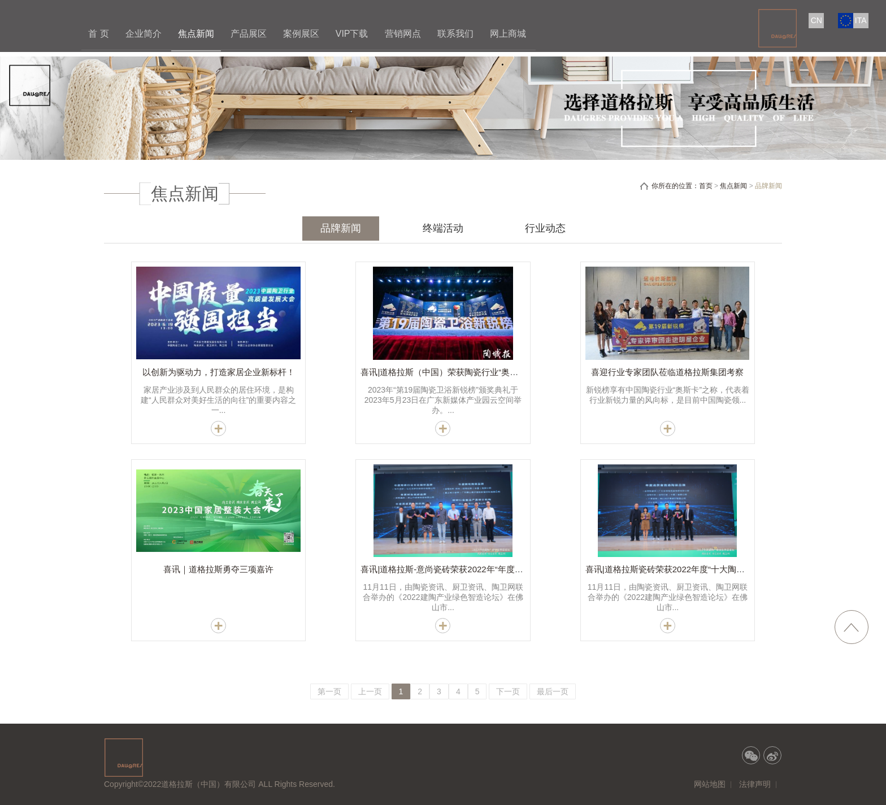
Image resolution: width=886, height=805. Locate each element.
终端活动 (443, 228)
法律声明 (755, 784)
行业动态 (545, 228)
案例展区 (301, 33)
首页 (706, 186)
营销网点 (403, 33)
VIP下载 (352, 33)
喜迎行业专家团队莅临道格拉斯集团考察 (667, 372)
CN (816, 20)
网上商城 (508, 33)
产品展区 (249, 33)
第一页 (329, 691)
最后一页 (552, 691)
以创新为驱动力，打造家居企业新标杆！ (218, 372)
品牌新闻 (340, 228)
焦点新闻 (196, 33)
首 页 (98, 33)
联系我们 (455, 33)
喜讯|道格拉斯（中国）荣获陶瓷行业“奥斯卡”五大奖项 (462, 372)
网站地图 (710, 784)
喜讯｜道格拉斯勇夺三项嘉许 (218, 569)
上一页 (370, 691)
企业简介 (143, 33)
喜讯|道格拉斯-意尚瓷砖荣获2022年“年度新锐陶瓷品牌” (464, 569)
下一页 (508, 691)
